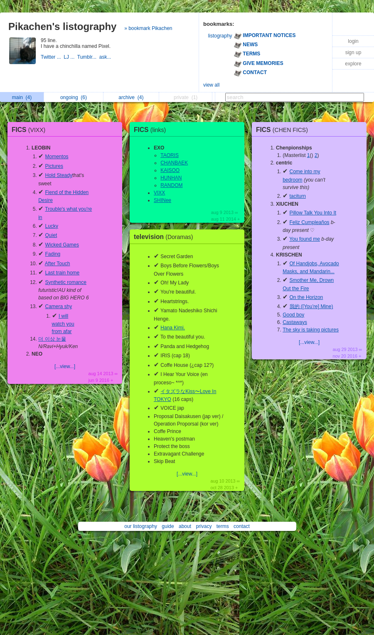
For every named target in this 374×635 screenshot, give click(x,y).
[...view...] (64, 366)
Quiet (51, 235)
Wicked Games (62, 245)
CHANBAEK (174, 163)
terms (223, 526)
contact (242, 526)
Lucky (51, 226)
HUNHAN (171, 178)
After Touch (57, 263)
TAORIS (169, 155)
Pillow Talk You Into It (313, 213)
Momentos (57, 156)
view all (211, 85)
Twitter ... (52, 57)
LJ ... (70, 57)
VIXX (159, 193)
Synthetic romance (65, 282)
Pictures (54, 166)
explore (353, 64)
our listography (140, 526)
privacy (204, 526)
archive (130, 97)
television (165, 236)
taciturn (298, 196)
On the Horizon (306, 297)
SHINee (162, 200)
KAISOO (170, 170)
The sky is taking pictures (311, 330)
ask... (106, 57)
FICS (30, 129)
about (185, 526)
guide (168, 526)
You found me (304, 239)
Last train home (62, 273)
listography (220, 36)
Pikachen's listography (62, 26)
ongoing (73, 97)
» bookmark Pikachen (148, 28)
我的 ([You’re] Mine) (311, 306)
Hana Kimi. (172, 328)
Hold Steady (58, 175)
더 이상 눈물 (52, 339)
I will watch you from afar (63, 324)
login (353, 41)
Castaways (295, 322)
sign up (353, 52)
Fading (53, 254)
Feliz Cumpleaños (310, 222)
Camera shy (58, 306)
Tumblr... (88, 57)
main (22, 97)
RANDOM (171, 185)
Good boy (293, 315)
